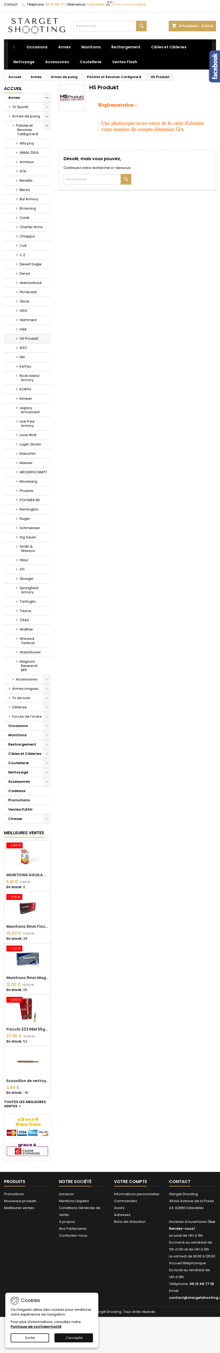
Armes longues (25, 688)
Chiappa (27, 236)
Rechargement (22, 744)
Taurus (25, 610)
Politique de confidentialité (36, 1326)
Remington (29, 509)
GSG (23, 310)
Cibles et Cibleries (24, 753)
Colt (23, 245)
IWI (22, 357)
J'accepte (74, 1337)
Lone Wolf (28, 434)
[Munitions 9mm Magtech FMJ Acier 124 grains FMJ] (27, 949)
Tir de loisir (21, 697)
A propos (67, 1221)
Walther (26, 629)
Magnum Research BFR (29, 666)
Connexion (96, 4)
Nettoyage (18, 772)
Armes (14, 97)
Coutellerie (18, 762)
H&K (23, 329)
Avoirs (119, 1207)
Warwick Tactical (27, 640)
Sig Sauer (28, 537)
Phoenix (26, 490)
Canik (24, 217)
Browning (28, 208)
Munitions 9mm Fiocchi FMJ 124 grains (27, 926)
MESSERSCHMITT (33, 472)
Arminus (27, 161)
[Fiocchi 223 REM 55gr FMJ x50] (27, 1000)
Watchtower (30, 652)
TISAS (24, 620)
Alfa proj (27, 143)
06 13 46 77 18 (56, 4)
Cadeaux (17, 790)
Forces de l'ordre (27, 716)
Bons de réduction (130, 1221)
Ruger (25, 518)
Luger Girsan (30, 444)
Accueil (13, 89)
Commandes (125, 1200)
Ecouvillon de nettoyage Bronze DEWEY (27, 1081)
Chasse (15, 818)
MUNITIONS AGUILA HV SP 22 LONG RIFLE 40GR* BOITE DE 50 (27, 875)
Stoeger (27, 578)
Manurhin (28, 453)
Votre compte (130, 1181)
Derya (25, 273)
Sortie (30, 1337)
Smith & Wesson (27, 548)
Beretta (26, 180)
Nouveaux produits (20, 1200)
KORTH (25, 389)
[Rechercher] (110, 26)
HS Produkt (29, 338)
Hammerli (28, 319)
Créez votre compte (129, 4)
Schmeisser (30, 527)
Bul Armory (29, 199)
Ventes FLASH (20, 809)
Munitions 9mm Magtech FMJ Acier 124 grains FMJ (27, 978)
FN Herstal (28, 292)
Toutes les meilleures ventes (25, 1104)
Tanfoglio (28, 601)
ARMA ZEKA (29, 152)
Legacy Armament (30, 410)
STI (22, 569)
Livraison (66, 1194)
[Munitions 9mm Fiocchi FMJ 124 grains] (27, 897)
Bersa (25, 189)
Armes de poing (26, 116)
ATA (23, 171)
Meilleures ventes (19, 1207)
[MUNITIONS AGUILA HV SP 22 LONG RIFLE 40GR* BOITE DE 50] (27, 846)
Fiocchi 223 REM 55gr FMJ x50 (27, 1029)
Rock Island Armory (29, 377)
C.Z (22, 254)
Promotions (19, 800)
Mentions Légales (74, 1200)
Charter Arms (31, 226)
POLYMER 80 (30, 500)
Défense (19, 707)
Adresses (122, 1214)
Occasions (18, 725)
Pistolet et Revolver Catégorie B (27, 130)
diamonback (31, 282)
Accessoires (26, 679)
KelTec (25, 366)
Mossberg (28, 481)
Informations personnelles (136, 1194)
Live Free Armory (27, 423)
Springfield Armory (29, 590)
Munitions (17, 735)
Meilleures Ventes (24, 833)
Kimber (26, 398)
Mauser (26, 462)
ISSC (23, 347)
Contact (11, 4)
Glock (24, 301)
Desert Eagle (31, 264)
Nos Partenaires (73, 1228)
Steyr (24, 560)
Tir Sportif (20, 106)
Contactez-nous (73, 1235)
